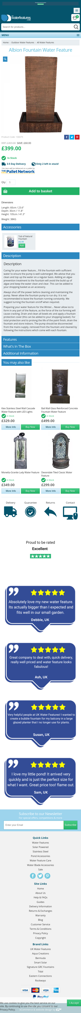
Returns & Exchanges (40, 910)
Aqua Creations (40, 953)
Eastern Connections (40, 976)
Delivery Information (40, 906)
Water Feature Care (40, 860)
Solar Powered (40, 847)
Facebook (33, 876)
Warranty (40, 915)
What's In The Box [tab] (40, 346)
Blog (40, 919)
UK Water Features (40, 949)
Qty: (3, 182)
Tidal (40, 971)
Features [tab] (40, 339)
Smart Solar (40, 962)
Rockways (40, 980)
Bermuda (40, 958)
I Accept (74, 1003)
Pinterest (47, 876)
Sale (40, 869)
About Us (40, 893)
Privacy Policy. (7, 1009)
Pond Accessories (40, 856)
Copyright (40, 937)
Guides (40, 902)
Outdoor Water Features (22, 42)
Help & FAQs (40, 897)
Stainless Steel (40, 851)
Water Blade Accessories (40, 865)
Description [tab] (40, 255)
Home (6, 42)
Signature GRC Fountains (40, 967)
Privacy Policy (40, 933)
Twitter (40, 876)
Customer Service (40, 924)
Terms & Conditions (40, 928)
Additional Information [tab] (40, 353)
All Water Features (45, 42)
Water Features (40, 842)
